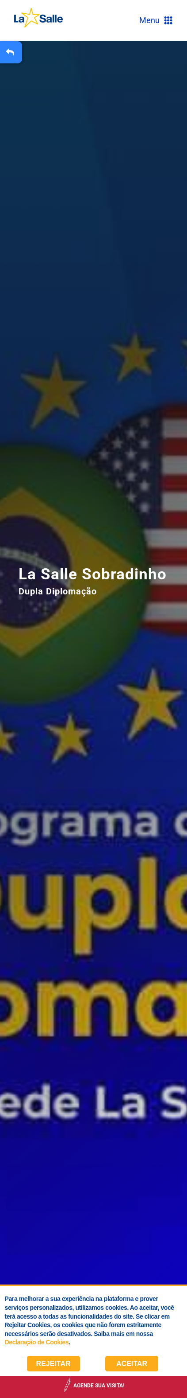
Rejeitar (53, 1363)
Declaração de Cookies (37, 1342)
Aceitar (131, 1363)
